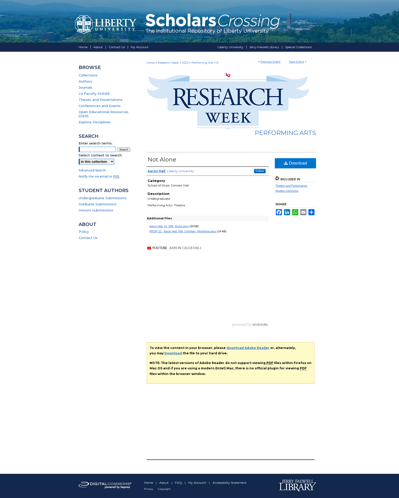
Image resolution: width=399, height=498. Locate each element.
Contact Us (88, 238)
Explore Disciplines (95, 122)
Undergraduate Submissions (102, 198)
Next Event (296, 61)
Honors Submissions (96, 210)
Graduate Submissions (98, 204)
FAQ (179, 482)
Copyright (164, 489)
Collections (88, 75)
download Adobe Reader (247, 348)
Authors (85, 81)
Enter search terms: (95, 143)
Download (295, 163)
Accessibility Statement (229, 482)
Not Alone (162, 159)
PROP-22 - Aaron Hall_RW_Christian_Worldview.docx (183, 231)
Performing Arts (203, 62)
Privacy (149, 489)
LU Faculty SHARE (94, 93)
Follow (260, 170)
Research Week (169, 62)
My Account (197, 482)
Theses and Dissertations (100, 100)
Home (151, 62)
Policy (84, 232)
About (164, 482)
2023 (185, 62)
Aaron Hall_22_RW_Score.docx (169, 226)
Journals (85, 87)
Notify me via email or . (99, 176)
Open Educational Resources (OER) (104, 114)
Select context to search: (100, 155)
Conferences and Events (100, 106)
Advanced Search (92, 170)
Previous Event (270, 61)
